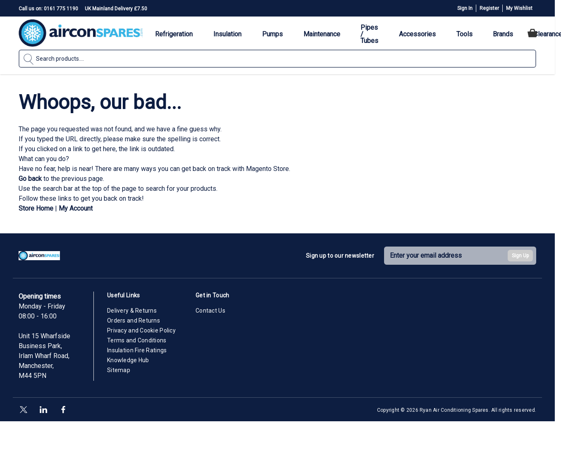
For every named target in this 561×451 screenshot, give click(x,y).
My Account (76, 208)
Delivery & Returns (132, 310)
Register (489, 8)
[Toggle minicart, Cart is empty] (532, 33)
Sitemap (118, 370)
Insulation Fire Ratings (137, 350)
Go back (30, 179)
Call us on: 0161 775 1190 (48, 9)
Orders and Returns (133, 320)
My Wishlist (519, 8)
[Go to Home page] (81, 33)
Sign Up (520, 256)
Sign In (465, 8)
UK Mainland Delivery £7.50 (116, 9)
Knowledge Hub (128, 360)
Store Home (36, 208)
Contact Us (210, 310)
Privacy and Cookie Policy (141, 330)
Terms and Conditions (137, 340)
